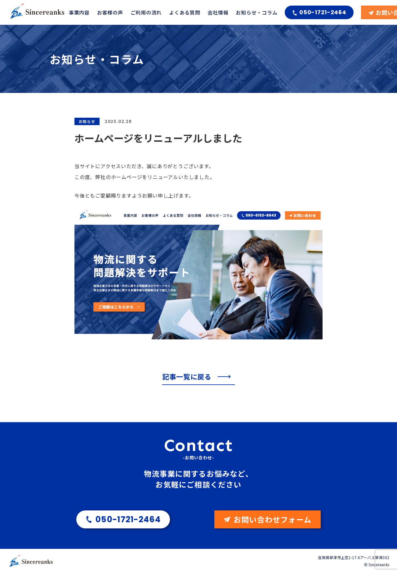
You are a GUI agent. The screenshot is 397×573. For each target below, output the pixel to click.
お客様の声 (110, 12)
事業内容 (79, 12)
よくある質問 (184, 12)
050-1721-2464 (322, 12)
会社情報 (217, 12)
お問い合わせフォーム (272, 519)
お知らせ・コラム (256, 12)
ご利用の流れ (146, 12)
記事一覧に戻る (187, 376)
